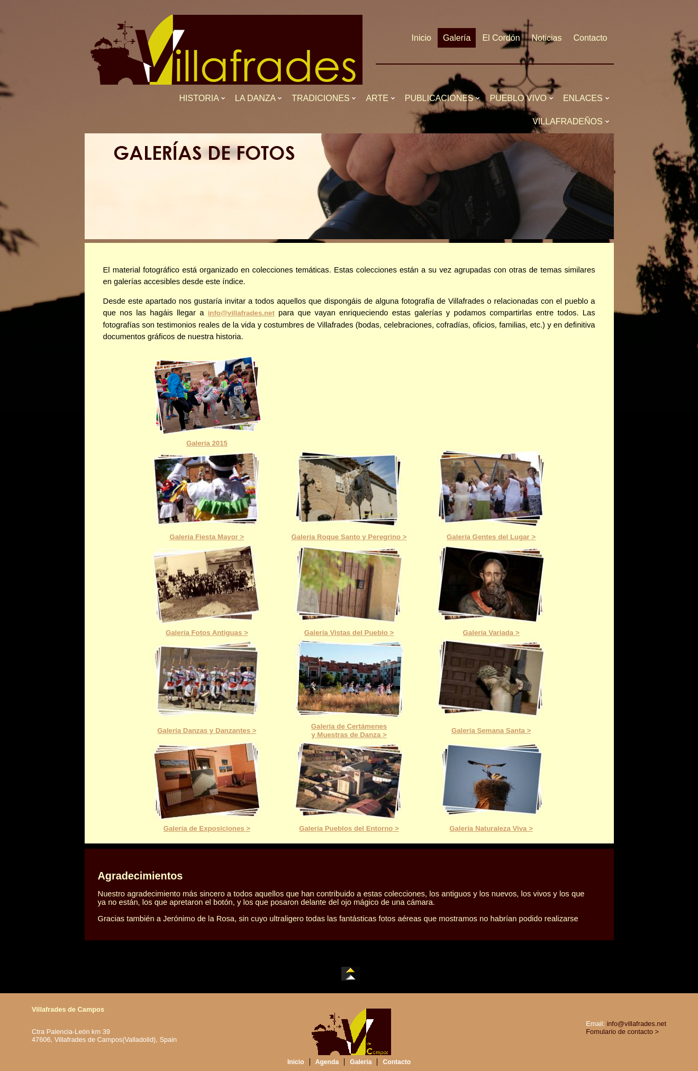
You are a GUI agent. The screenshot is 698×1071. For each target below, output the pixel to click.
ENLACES (585, 98)
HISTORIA (201, 98)
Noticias (547, 37)
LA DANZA (257, 98)
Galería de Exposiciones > (207, 828)
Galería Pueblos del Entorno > (349, 828)
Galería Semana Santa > (491, 730)
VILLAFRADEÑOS (569, 121)
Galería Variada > (491, 633)
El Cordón (501, 37)
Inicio (421, 37)
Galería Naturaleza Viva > (491, 828)
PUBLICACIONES (441, 98)
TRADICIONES (323, 98)
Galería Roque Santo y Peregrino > (348, 537)
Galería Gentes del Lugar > (491, 537)
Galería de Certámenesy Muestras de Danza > (349, 730)
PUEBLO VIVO (520, 98)
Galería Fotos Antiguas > (207, 633)
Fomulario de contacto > (622, 1032)
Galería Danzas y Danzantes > (206, 730)
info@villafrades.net (241, 313)
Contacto (590, 37)
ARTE (379, 98)
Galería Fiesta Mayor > (206, 537)
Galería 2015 (207, 443)
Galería (456, 37)
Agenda (327, 1062)
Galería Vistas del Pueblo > (349, 633)
